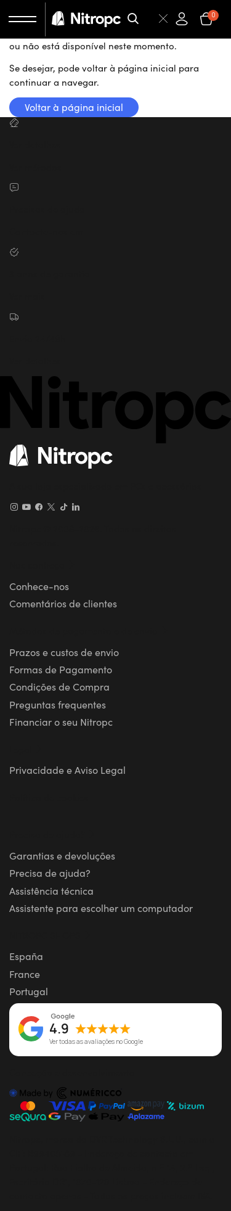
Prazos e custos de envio (64, 652)
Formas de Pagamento (60, 669)
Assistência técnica (51, 890)
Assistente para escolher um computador (101, 907)
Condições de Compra (59, 686)
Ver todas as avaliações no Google (96, 1042)
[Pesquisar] (148, 18)
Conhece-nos (39, 586)
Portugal (28, 991)
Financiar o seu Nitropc (61, 721)
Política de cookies (49, 796)
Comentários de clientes (63, 603)
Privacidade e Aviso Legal (67, 769)
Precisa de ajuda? (50, 872)
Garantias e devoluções (62, 855)
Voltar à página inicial (74, 106)
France (24, 973)
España (26, 956)
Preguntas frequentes (57, 704)
